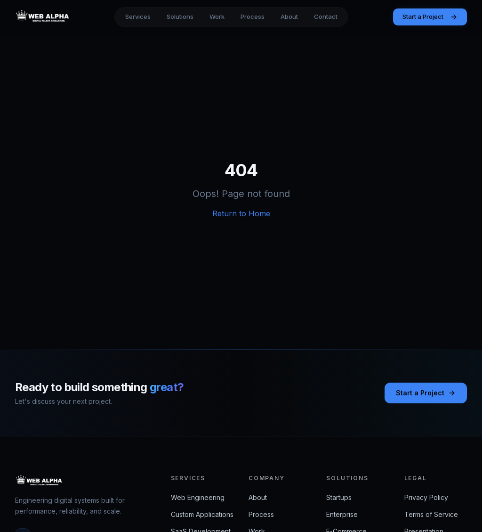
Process (253, 16)
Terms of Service (431, 514)
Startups (339, 497)
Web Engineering (198, 497)
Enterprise (342, 514)
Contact (325, 16)
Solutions (180, 16)
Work (217, 16)
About (289, 16)
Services (138, 16)
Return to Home (241, 213)
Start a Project (430, 17)
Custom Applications (202, 514)
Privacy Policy (426, 497)
